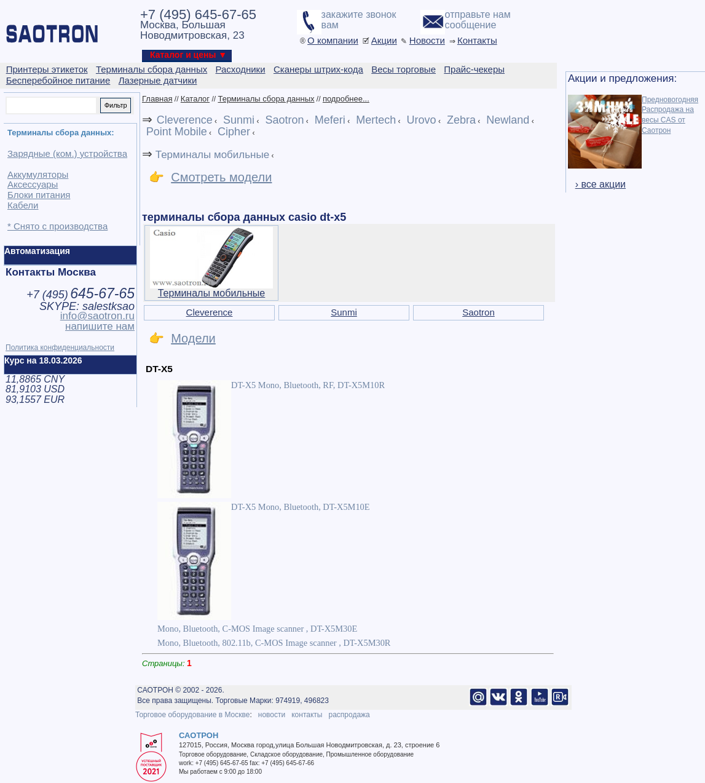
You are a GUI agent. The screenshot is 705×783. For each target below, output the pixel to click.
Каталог (195, 98)
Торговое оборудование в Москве (192, 714)
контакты (306, 714)
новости (271, 714)
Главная (157, 98)
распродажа (348, 714)
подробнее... (346, 98)
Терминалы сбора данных (266, 98)
